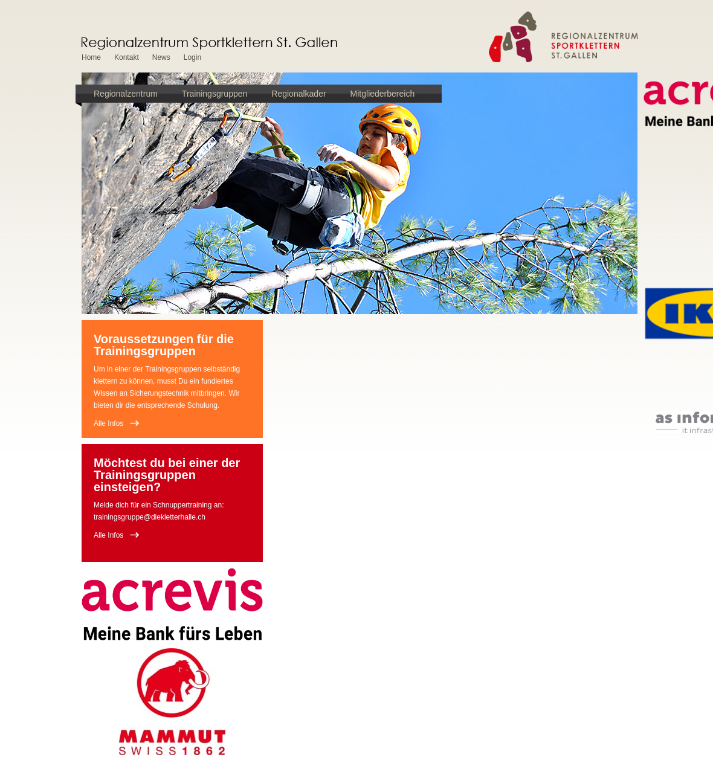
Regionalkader (298, 93)
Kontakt (126, 57)
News (161, 57)
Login (192, 57)
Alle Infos (108, 423)
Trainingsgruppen (214, 93)
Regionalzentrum (126, 93)
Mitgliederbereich (382, 93)
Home (91, 57)
